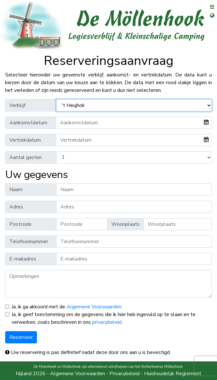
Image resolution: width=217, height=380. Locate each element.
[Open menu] (209, 8)
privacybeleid (107, 322)
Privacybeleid (124, 373)
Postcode (20, 224)
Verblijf (17, 105)
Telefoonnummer (28, 241)
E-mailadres (22, 258)
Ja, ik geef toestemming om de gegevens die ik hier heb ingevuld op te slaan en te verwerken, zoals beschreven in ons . (103, 318)
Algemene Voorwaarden (93, 306)
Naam (15, 189)
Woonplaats (125, 224)
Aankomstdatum (28, 122)
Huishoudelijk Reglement (172, 373)
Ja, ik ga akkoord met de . (67, 306)
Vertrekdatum (25, 140)
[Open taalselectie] (209, 19)
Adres (16, 206)
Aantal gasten (25, 157)
